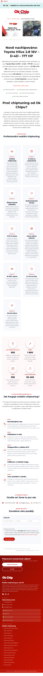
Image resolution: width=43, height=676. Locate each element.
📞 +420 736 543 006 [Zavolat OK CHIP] (7, 602)
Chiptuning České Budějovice (11, 643)
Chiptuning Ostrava (8, 635)
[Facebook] (3, 594)
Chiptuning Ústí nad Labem (10, 650)
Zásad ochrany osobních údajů (29, 534)
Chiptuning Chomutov (9, 655)
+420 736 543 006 (10, 503)
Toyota (20, 39)
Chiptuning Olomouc (9, 640)
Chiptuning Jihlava (8, 660)
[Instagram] (5, 594)
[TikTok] (8, 594)
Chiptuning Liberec (8, 647)
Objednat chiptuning (12, 564)
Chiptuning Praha (8, 630)
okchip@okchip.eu (24, 503)
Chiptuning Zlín (7, 665)
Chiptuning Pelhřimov (9, 657)
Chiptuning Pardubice (9, 662)
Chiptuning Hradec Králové (10, 645)
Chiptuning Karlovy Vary (9, 652)
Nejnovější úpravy (16, 18)
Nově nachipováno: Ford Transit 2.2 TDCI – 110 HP (28, 550)
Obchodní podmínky (32, 671)
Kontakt (12, 569)
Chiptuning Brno (8, 633)
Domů (8, 18)
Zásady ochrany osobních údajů (20, 671)
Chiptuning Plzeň (8, 638)
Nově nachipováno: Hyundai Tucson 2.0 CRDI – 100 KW (16, 548)
